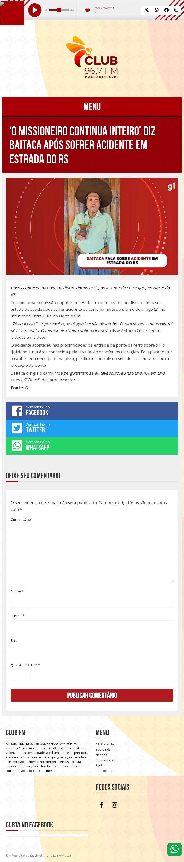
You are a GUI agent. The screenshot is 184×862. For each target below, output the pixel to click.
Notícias (101, 755)
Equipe (101, 765)
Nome (17, 591)
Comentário (21, 519)
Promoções (104, 770)
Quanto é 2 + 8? (25, 665)
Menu (92, 106)
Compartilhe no (92, 411)
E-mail (17, 616)
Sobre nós (103, 749)
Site (14, 640)
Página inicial (105, 744)
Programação (105, 760)
